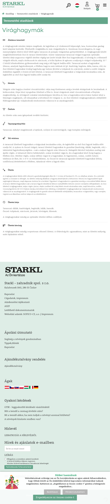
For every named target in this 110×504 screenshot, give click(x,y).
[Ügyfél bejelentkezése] (87, 6)
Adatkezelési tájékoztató (17, 301)
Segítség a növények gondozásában (22, 338)
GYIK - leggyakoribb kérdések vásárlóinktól (26, 406)
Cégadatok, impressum (16, 297)
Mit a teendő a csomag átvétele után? (23, 410)
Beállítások (52, 492)
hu (77, 5)
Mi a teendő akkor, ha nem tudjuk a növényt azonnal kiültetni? (37, 414)
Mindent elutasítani (75, 492)
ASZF (7, 305)
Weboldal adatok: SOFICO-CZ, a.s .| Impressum (28, 313)
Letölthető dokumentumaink (19, 309)
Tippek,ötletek (11, 342)
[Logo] (13, 5)
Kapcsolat (9, 293)
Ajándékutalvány (13, 365)
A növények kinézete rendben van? (22, 418)
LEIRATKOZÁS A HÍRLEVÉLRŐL (20, 435)
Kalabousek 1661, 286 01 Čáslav (20, 287)
